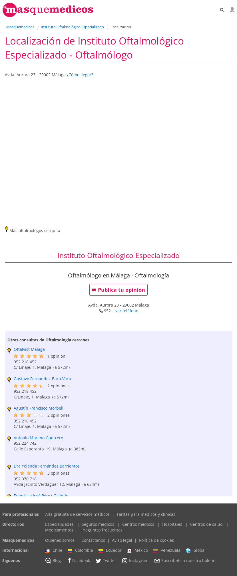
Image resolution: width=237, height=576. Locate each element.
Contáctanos (93, 540)
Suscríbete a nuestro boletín (185, 560)
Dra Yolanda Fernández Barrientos (47, 466)
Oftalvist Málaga (29, 349)
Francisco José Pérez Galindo (41, 495)
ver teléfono (126, 310)
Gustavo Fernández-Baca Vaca (42, 378)
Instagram (135, 560)
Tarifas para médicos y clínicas (146, 514)
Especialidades (59, 524)
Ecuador (110, 550)
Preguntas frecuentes (101, 530)
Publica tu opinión (118, 289)
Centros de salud (206, 524)
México (137, 550)
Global (196, 550)
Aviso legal (122, 540)
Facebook (78, 560)
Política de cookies (156, 540)
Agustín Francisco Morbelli (39, 408)
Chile (53, 550)
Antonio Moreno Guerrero (38, 437)
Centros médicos (138, 524)
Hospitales (172, 524)
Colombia (80, 550)
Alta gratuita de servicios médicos (77, 514)
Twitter (105, 560)
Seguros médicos (98, 524)
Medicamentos (59, 530)
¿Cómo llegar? (80, 74)
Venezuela (166, 550)
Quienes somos (60, 540)
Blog (53, 560)
